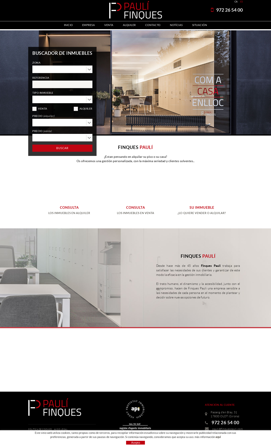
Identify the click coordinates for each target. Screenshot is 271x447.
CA (236, 1)
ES (241, 1)
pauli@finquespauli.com (227, 429)
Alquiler (85, 108)
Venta (42, 108)
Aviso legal (61, 429)
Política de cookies (40, 429)
